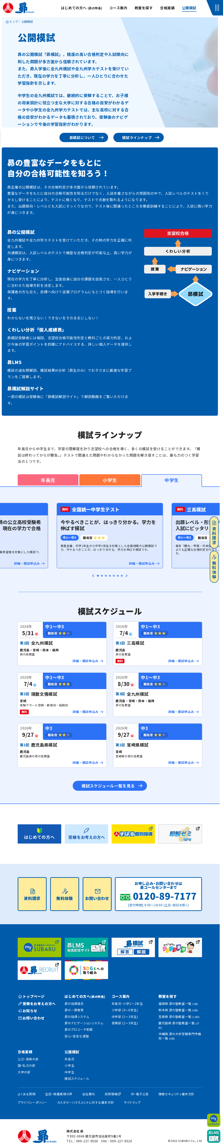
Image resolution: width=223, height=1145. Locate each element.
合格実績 (167, 7)
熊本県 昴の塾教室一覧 (178, 1010)
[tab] (98, 576)
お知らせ (27, 1010)
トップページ (31, 996)
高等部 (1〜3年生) (125, 1023)
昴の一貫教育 (74, 1010)
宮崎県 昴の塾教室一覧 (179, 1016)
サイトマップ (132, 1102)
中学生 (69, 1072)
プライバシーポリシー (32, 1102)
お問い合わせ (97, 895)
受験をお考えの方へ (37, 1003)
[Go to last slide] (93, 575)
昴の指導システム (77, 1016)
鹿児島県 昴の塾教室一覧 (178, 1025)
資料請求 (214, 533)
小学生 (69, 1065)
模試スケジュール (77, 1078)
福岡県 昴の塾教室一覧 (178, 1003)
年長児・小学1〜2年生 (127, 1003)
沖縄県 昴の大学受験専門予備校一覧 (179, 1036)
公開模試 (189, 7)
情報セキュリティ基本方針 (176, 1094)
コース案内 (118, 7)
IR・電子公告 (140, 1094)
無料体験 (214, 567)
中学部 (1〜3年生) (125, 1016)
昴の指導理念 (74, 1003)
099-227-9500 (87, 1141)
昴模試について (82, 137)
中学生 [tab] (171, 480)
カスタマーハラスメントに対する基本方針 (85, 1102)
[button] (218, 7)
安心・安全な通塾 (77, 1036)
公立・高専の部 (28, 1059)
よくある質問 (27, 1094)
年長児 (69, 1059)
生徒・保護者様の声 (58, 1094)
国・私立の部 (26, 1065)
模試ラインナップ (137, 137)
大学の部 (24, 1072)
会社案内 (88, 1094)
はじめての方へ (81, 7)
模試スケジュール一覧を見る (108, 786)
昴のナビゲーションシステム (84, 1023)
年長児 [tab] (48, 480)
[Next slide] (126, 575)
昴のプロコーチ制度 (79, 1029)
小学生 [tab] (110, 480)
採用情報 (111, 1094)
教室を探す (144, 7)
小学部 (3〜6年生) (125, 1010)
